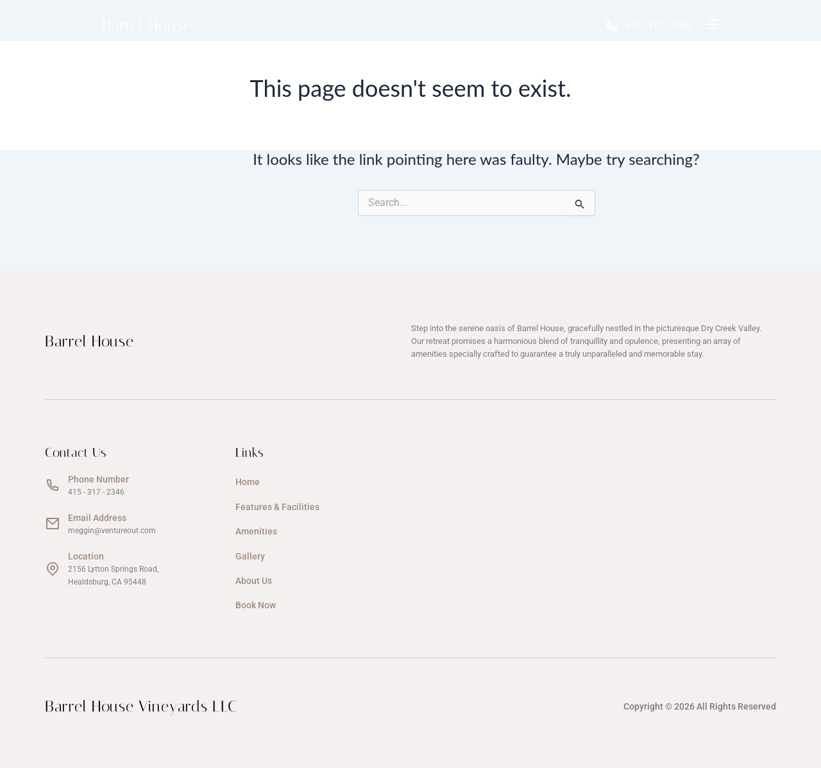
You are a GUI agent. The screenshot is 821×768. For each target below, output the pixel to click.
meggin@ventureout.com (112, 530)
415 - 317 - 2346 (649, 25)
